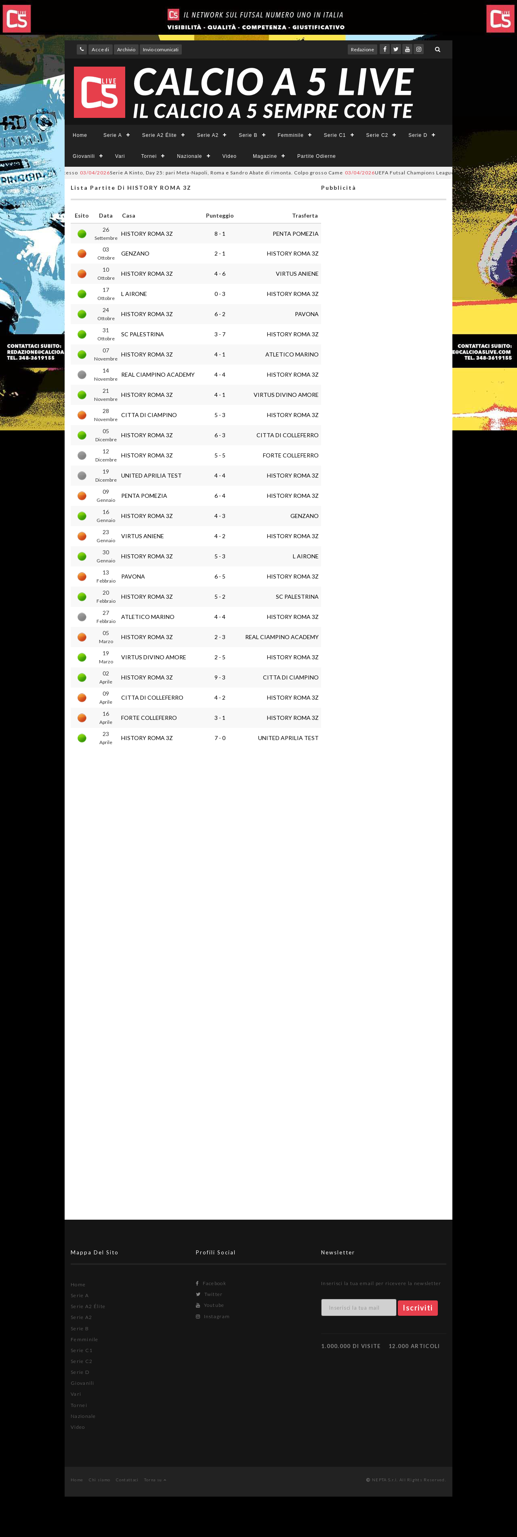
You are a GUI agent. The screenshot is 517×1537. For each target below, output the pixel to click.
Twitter (209, 1294)
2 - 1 (219, 253)
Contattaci (127, 1479)
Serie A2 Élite (159, 135)
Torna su (155, 1479)
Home (80, 135)
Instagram (213, 1316)
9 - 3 (219, 677)
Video (230, 156)
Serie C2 (377, 135)
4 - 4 (219, 374)
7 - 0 (219, 737)
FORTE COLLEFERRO (291, 455)
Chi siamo (100, 1479)
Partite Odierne (316, 156)
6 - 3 (219, 435)
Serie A (112, 135)
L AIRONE (134, 293)
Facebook (211, 1283)
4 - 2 (219, 536)
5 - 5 (219, 455)
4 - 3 (219, 515)
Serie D (417, 135)
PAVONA (307, 313)
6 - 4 (219, 495)
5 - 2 (219, 596)
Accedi (100, 49)
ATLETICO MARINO (292, 354)
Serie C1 (335, 135)
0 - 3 (219, 293)
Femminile (291, 135)
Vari (120, 156)
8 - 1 (219, 233)
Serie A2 (208, 135)
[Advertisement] (383, 523)
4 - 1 (219, 354)
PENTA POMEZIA (296, 233)
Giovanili (84, 156)
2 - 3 (219, 636)
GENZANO (135, 253)
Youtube (210, 1305)
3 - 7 (219, 334)
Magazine (265, 156)
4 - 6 (219, 273)
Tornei (149, 156)
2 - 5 (219, 657)
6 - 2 (219, 313)
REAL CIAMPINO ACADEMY (158, 374)
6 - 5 (219, 576)
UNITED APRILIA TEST (151, 475)
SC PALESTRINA (142, 334)
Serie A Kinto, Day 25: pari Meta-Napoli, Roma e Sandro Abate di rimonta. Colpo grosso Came (223, 173)
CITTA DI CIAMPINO (149, 414)
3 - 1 (219, 717)
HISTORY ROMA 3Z (147, 233)
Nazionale (189, 156)
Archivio (126, 49)
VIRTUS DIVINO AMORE (286, 394)
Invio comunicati (161, 49)
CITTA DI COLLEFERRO (287, 435)
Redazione (362, 49)
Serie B (248, 135)
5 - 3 (219, 414)
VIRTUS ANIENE (297, 273)
